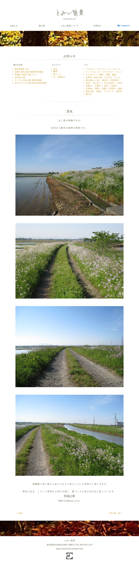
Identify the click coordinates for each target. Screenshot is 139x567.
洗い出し (97, 83)
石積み (114, 86)
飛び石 (89, 94)
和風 (101, 74)
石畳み (98, 86)
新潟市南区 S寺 (22, 69)
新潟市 (105, 80)
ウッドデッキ (114, 69)
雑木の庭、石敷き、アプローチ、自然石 (104, 91)
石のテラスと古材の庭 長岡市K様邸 (31, 83)
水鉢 (88, 83)
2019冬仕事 (20, 77)
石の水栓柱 (109, 83)
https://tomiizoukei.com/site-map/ (69, 549)
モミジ (119, 72)
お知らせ (14, 26)
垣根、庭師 (111, 74)
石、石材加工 (60, 77)
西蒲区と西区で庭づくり (26, 74)
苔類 (97, 88)
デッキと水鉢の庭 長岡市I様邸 (28, 80)
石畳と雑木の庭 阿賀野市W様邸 (29, 72)
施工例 (42, 26)
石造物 (89, 88)
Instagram (125, 25)
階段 (120, 88)
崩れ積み (90, 80)
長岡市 (112, 88)
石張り (120, 83)
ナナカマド (108, 72)
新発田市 (115, 80)
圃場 (55, 71)
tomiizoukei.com (69, 19)
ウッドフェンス (93, 72)
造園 (104, 88)
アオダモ (90, 69)
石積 (106, 86)
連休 (21, 513)
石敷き (89, 86)
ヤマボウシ (91, 74)
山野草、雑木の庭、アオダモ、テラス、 (104, 77)
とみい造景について (70, 26)
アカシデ (101, 69)
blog (55, 69)
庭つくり (57, 74)
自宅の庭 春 (114, 513)
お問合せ (97, 26)
